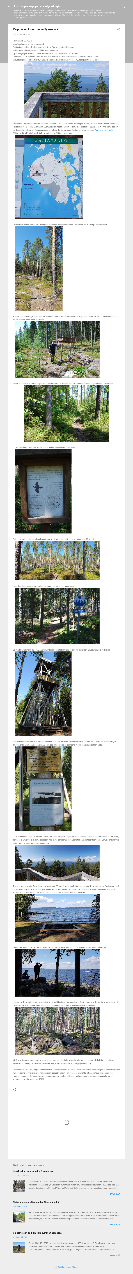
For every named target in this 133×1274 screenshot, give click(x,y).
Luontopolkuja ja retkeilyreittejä (37, 6)
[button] (118, 30)
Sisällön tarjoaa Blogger (66, 1267)
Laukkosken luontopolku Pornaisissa (33, 1171)
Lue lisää (115, 1194)
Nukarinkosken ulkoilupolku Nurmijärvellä (36, 1202)
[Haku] (123, 7)
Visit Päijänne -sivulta (104, 130)
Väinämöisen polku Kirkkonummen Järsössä (37, 1232)
